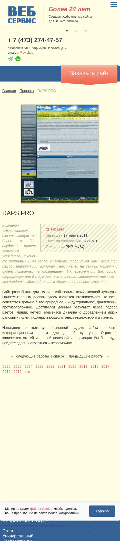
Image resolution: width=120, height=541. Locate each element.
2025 (18, 366)
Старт (8, 530)
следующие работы (32, 356)
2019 (83, 366)
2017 (105, 366)
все (27, 372)
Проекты (26, 91)
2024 (29, 366)
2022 (50, 366)
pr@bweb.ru (25, 52)
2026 (7, 366)
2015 (18, 372)
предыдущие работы (86, 356)
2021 (61, 366)
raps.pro (57, 229)
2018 (94, 366)
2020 (72, 366)
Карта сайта (76, 31)
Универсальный (18, 536)
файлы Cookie (41, 509)
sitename (22, 15)
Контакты (85, 31)
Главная (67, 31)
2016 (7, 372)
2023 (39, 366)
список (58, 356)
